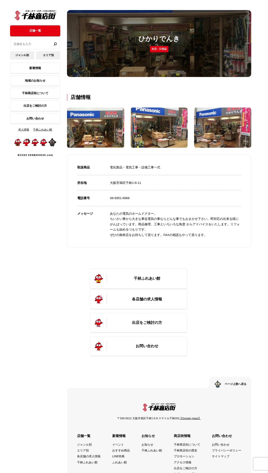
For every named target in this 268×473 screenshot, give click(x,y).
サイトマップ (220, 413)
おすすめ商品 (121, 407)
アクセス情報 (182, 419)
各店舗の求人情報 (88, 413)
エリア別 (48, 55)
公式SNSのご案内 (185, 431)
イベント (118, 401)
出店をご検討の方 (35, 105)
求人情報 (23, 129)
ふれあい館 (119, 419)
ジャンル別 (22, 55)
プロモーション (184, 413)
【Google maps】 (190, 375)
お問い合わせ (35, 118)
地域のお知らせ (35, 80)
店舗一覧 (35, 30)
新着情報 (35, 68)
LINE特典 (118, 413)
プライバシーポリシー (226, 407)
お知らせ (147, 401)
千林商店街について (35, 93)
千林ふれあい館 (42, 129)
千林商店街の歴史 (185, 407)
